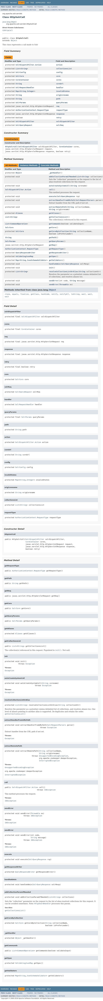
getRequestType (56, 249)
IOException (50, 790)
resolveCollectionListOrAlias (63, 272)
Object (14, 40)
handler (59, 87)
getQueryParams (56, 241)
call (51, 190)
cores (58, 80)
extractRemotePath (58, 207)
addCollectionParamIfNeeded (62, 177)
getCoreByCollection (59, 231)
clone (7, 294)
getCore (52, 227)
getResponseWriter (58, 253)
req (57, 106)
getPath (52, 237)
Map (17, 91)
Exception (30, 664)
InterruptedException (49, 761)
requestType (62, 110)
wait (84, 294)
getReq (52, 245)
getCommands (54, 224)
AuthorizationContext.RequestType (32, 110)
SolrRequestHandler (25, 87)
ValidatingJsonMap (24, 256)
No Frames (38, 7)
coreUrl (59, 84)
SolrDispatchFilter (25, 121)
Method (33, 10)
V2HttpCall (7, 30)
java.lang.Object (9, 22)
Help (49, 3)
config (59, 72)
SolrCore (20, 76)
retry (58, 118)
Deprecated (40, 3)
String (24, 69)
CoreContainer (22, 80)
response (60, 114)
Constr (25, 10)
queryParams (62, 103)
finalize (24, 294)
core (58, 76)
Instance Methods (28, 165)
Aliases (19, 213)
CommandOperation (18, 224)
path (58, 99)
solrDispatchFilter (65, 121)
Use (27, 3)
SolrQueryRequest (24, 125)
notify (54, 294)
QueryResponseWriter (25, 253)
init (51, 268)
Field (18, 10)
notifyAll (64, 294)
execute (52, 196)
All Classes (52, 7)
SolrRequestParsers (85, 200)
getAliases (54, 213)
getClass (35, 294)
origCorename (62, 95)
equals (15, 294)
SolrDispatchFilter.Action (28, 65)
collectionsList (64, 69)
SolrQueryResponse (66, 196)
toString (75, 294)
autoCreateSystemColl (59, 186)
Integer (30, 91)
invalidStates (63, 91)
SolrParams (21, 103)
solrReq (59, 125)
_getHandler (54, 173)
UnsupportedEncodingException (53, 756)
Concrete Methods (50, 165)
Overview (5, 3)
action (59, 65)
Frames (30, 7)
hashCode (45, 294)
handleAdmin (54, 264)
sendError (53, 281)
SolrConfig (21, 72)
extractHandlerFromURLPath (62, 200)
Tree (32, 3)
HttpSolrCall (11, 147)
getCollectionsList (58, 217)
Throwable (64, 284)
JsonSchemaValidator (37, 260)
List (18, 69)
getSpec (52, 256)
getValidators (56, 260)
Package (13, 3)
